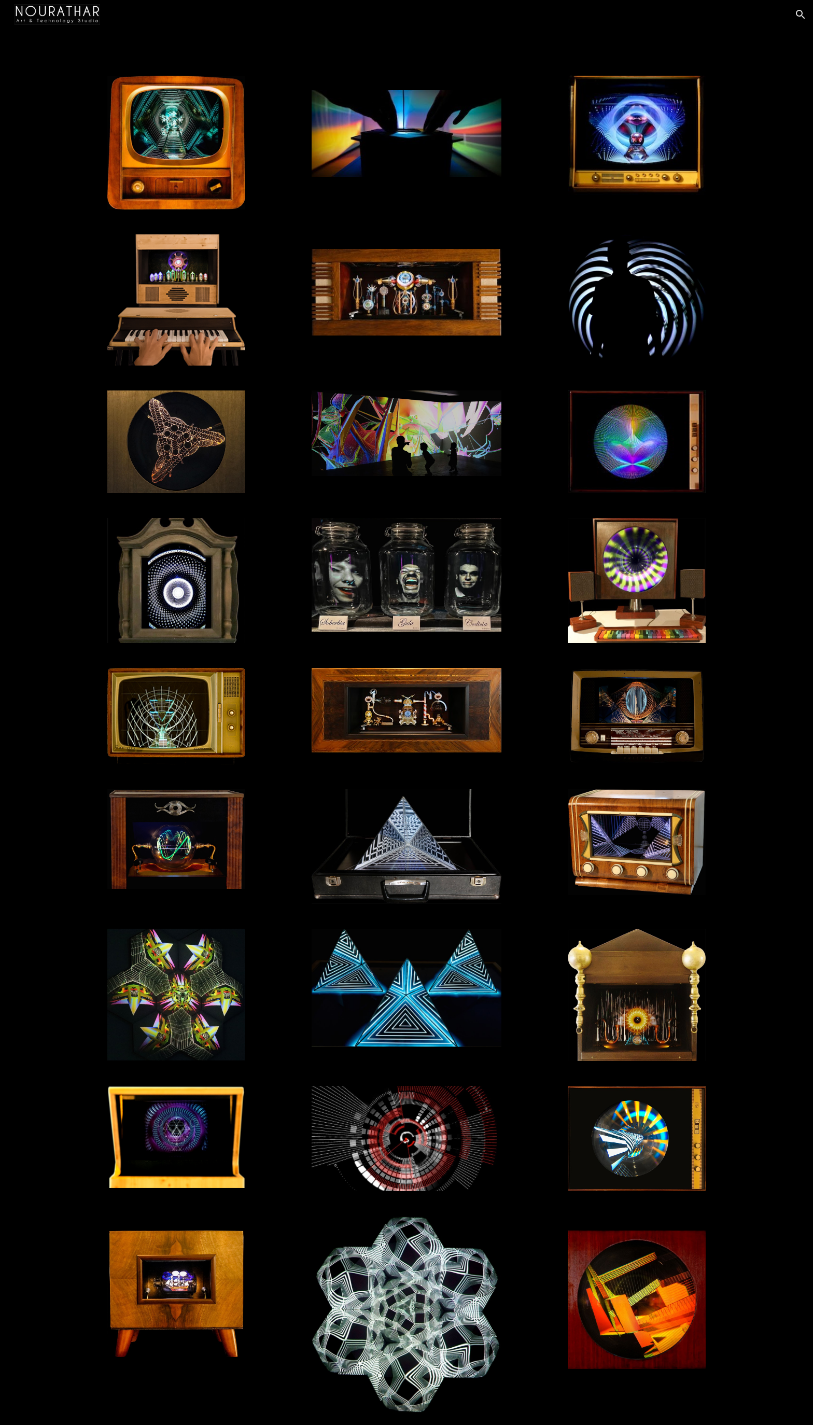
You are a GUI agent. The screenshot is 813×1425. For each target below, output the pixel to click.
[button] (800, 14)
